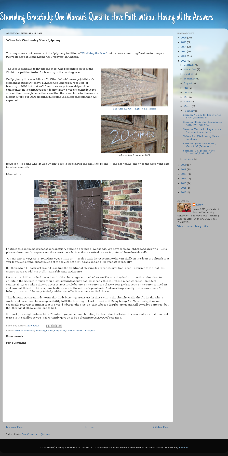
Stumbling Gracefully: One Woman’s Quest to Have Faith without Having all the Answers (106, 17)
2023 (184, 51)
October (189, 74)
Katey (199, 204)
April (187, 101)
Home (89, 427)
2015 (184, 187)
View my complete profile (192, 226)
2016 (184, 183)
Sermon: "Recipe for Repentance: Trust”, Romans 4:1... (202, 116)
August (188, 83)
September (190, 78)
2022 (184, 56)
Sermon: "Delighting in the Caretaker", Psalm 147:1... (199, 152)
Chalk (49, 330)
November (190, 69)
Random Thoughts (84, 330)
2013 (184, 192)
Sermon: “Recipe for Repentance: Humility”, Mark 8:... (202, 123)
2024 (184, 47)
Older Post (161, 427)
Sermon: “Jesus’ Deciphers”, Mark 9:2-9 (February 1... (199, 145)
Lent (69, 330)
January (189, 159)
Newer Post (15, 427)
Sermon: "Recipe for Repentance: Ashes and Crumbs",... (202, 130)
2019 (184, 169)
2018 (184, 174)
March (188, 106)
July (186, 87)
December (190, 64)
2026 (184, 37)
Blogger (183, 447)
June (187, 92)
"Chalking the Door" (94, 53)
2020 (184, 164)
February (189, 110)
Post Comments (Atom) (36, 434)
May (186, 97)
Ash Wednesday (25, 330)
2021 (184, 60)
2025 (184, 42)
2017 (184, 178)
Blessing (40, 330)
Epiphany (59, 330)
